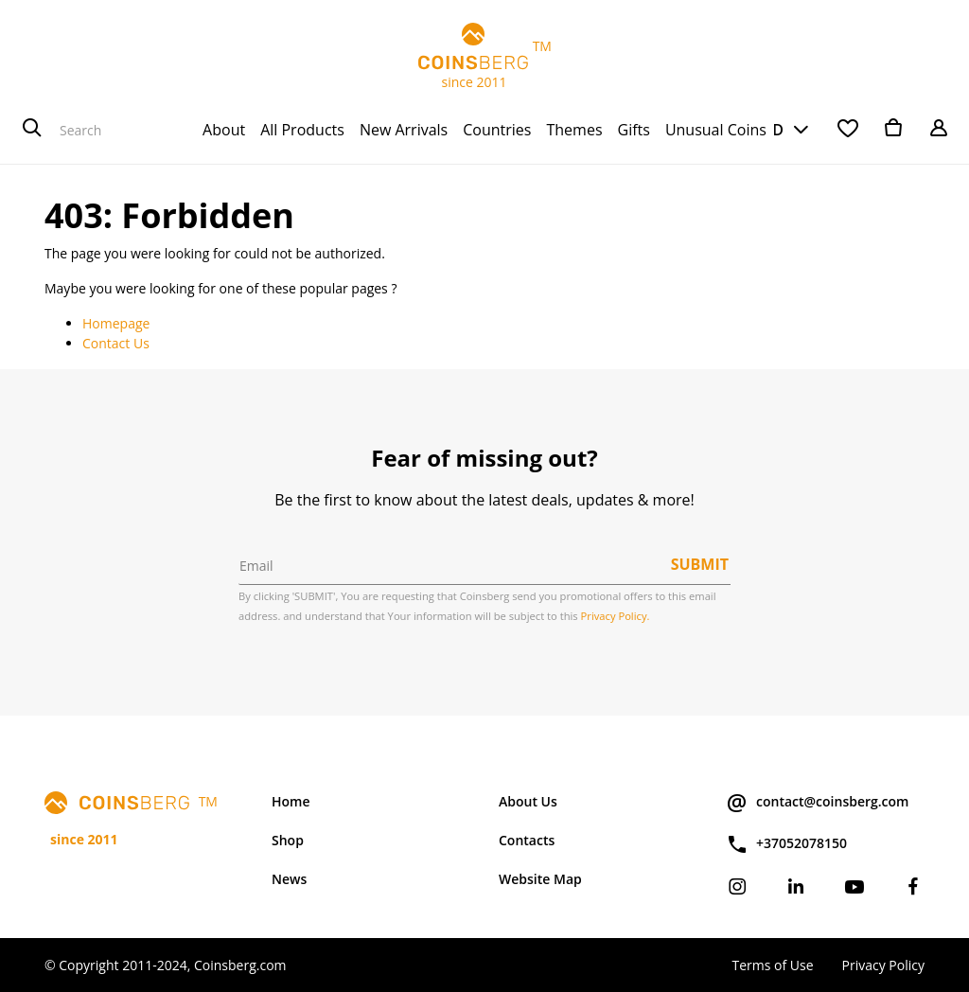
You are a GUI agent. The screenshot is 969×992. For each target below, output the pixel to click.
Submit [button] (700, 564)
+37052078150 (786, 844)
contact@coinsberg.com (817, 802)
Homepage (116, 323)
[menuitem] (224, 130)
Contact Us (116, 343)
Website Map (540, 879)
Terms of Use (772, 965)
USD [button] (767, 129)
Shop (288, 840)
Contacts (527, 840)
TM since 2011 (484, 57)
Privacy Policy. (615, 616)
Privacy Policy (883, 965)
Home (291, 801)
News (289, 879)
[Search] (32, 130)
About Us (528, 801)
